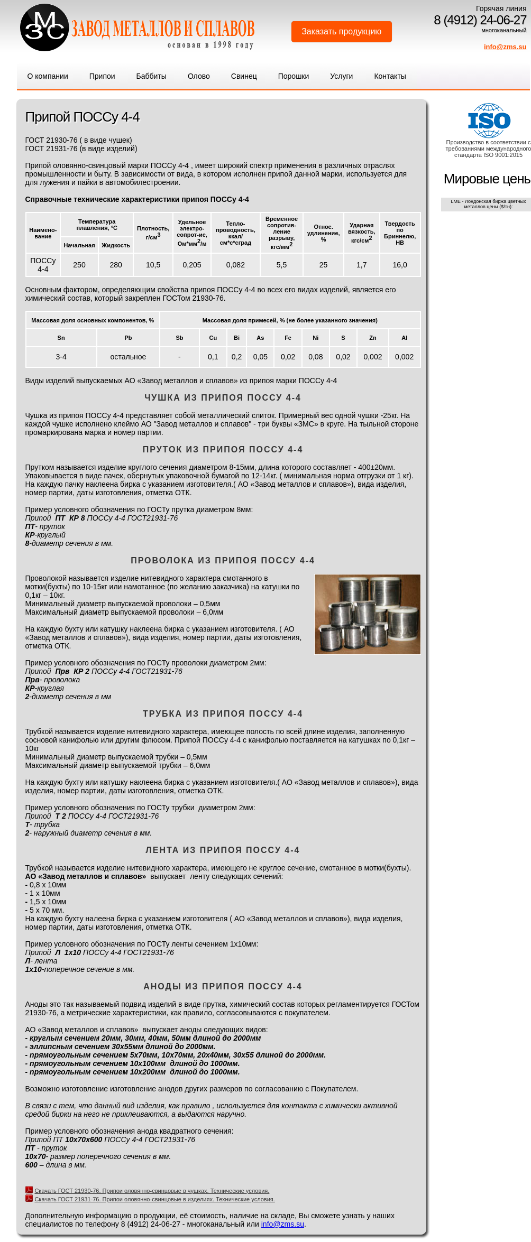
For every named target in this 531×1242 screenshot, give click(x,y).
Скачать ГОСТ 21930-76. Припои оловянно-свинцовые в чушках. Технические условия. (151, 1191)
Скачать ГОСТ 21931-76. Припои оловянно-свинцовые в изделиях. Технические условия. (154, 1199)
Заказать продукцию (341, 31)
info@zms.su (505, 47)
